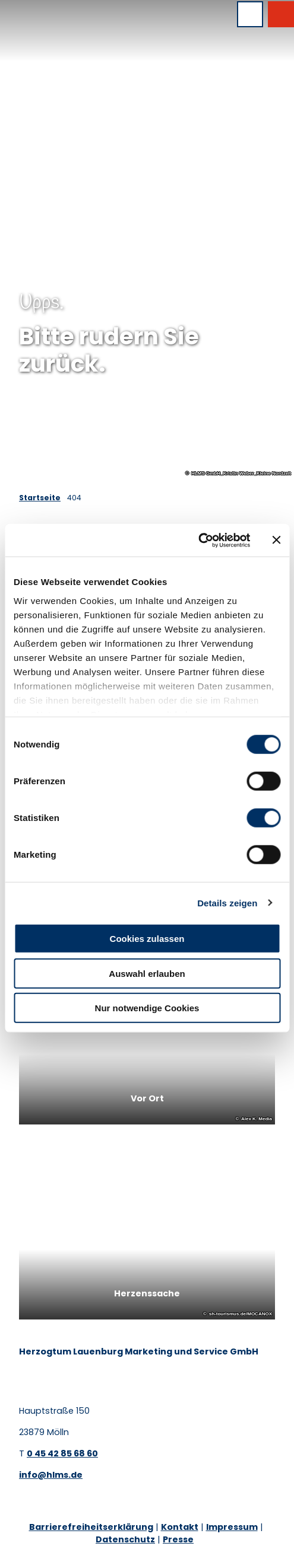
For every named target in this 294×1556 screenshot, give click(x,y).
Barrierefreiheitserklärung (91, 1527)
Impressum (232, 1527)
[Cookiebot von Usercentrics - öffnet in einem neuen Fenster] (198, 540)
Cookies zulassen (147, 939)
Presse (178, 1539)
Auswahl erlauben (147, 973)
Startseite (40, 498)
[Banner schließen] (276, 540)
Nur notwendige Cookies (147, 1008)
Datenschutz (125, 1539)
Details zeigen (227, 902)
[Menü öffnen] (250, 14)
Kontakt (179, 1527)
